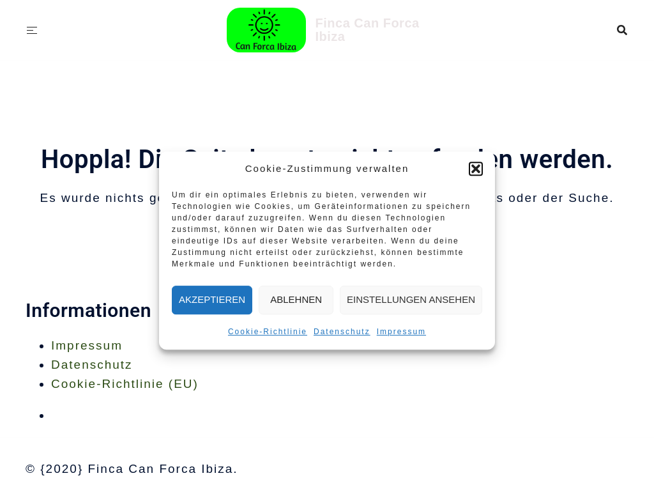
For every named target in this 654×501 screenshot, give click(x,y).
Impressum (401, 331)
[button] (475, 168)
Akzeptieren (212, 299)
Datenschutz (342, 331)
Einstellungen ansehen (411, 299)
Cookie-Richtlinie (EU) (125, 383)
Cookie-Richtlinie (267, 331)
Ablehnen (296, 299)
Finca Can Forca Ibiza (368, 29)
